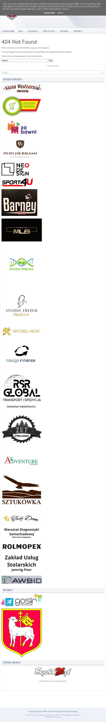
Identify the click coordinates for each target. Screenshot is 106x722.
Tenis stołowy (50, 30)
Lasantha (56, 715)
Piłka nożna (34, 30)
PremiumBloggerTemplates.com (70, 715)
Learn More (49, 13)
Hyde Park (65, 30)
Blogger (63, 681)
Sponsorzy (77, 31)
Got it (60, 13)
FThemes (35, 715)
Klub (22, 30)
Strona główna (8, 31)
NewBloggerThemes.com (53, 717)
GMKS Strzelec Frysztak (52, 711)
